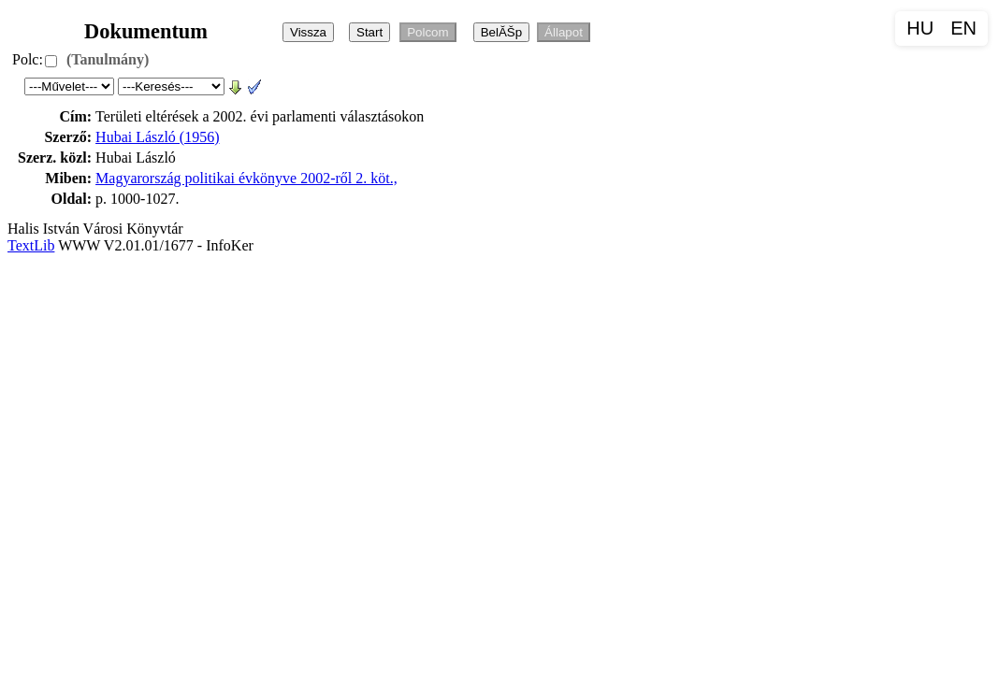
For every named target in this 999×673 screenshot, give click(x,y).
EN (963, 28)
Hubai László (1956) (157, 137)
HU (920, 28)
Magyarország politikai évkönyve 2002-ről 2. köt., (246, 178)
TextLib (30, 245)
